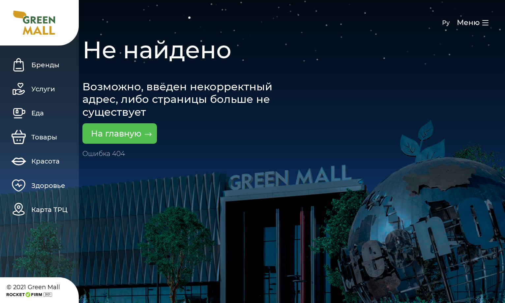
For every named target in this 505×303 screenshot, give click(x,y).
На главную (121, 133)
